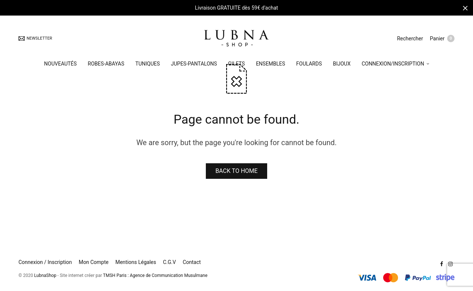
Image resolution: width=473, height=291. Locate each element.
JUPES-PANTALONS (194, 64)
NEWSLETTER (35, 39)
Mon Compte (94, 262)
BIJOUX (342, 64)
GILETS (236, 64)
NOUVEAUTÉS (60, 64)
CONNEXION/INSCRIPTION (393, 64)
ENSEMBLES (270, 64)
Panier (442, 39)
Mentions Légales (135, 262)
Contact (192, 262)
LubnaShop (45, 275)
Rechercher (409, 39)
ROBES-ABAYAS (106, 64)
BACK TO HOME (236, 170)
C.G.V (169, 262)
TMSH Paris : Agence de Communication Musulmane (155, 275)
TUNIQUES (147, 64)
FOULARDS (309, 64)
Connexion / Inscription (45, 262)
